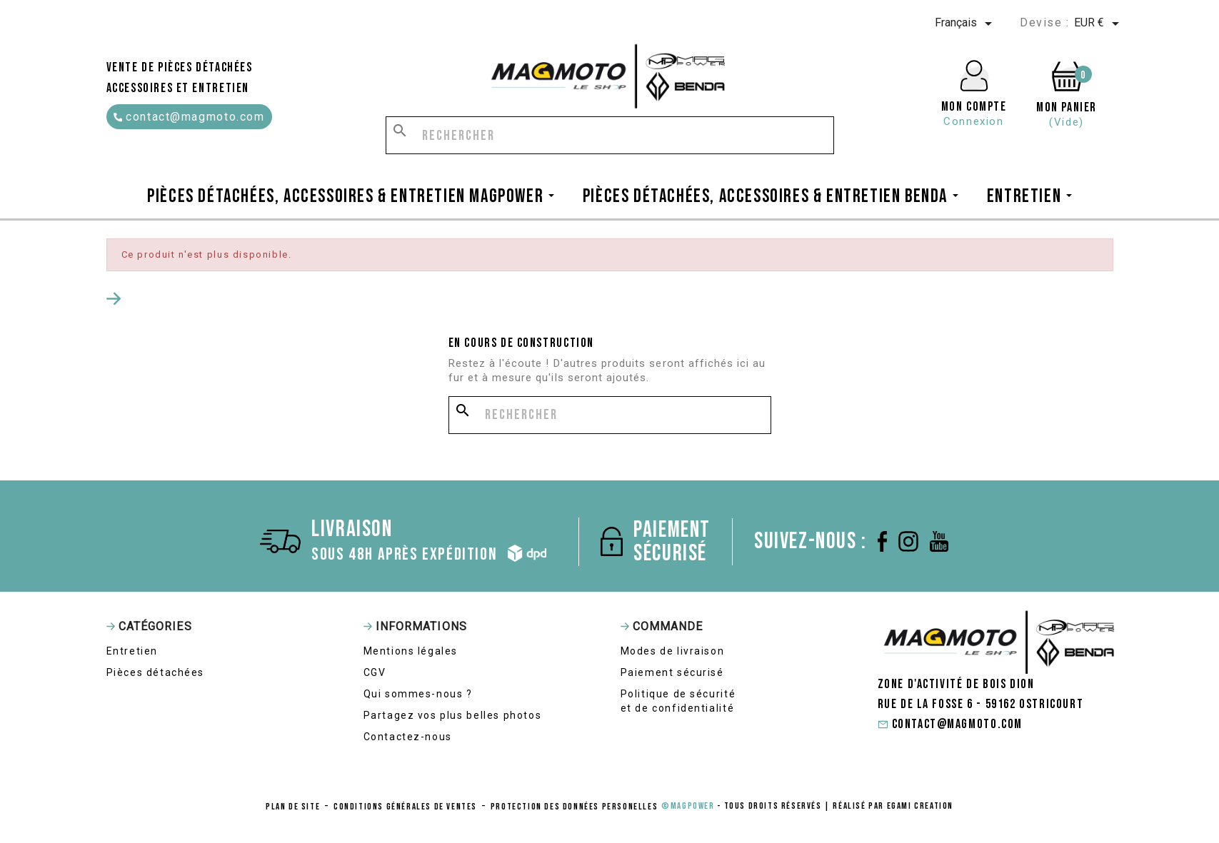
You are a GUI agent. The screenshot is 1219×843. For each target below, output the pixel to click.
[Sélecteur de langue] (966, 23)
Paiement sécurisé (672, 672)
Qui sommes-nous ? (418, 694)
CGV (374, 672)
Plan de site (293, 806)
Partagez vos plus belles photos (452, 715)
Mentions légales (410, 651)
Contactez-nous (407, 736)
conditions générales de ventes (405, 806)
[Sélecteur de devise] (1099, 23)
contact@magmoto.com (189, 116)
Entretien (132, 651)
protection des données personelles (574, 806)
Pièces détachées (155, 672)
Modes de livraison (673, 651)
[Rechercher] (610, 135)
